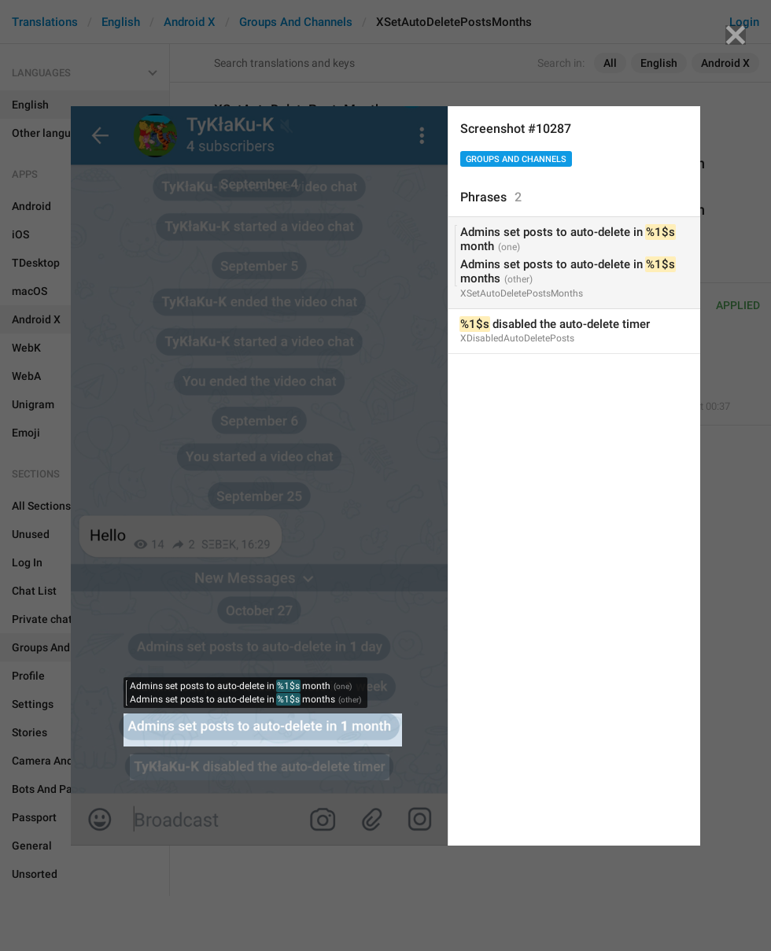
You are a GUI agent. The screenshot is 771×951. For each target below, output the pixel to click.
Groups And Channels (516, 159)
